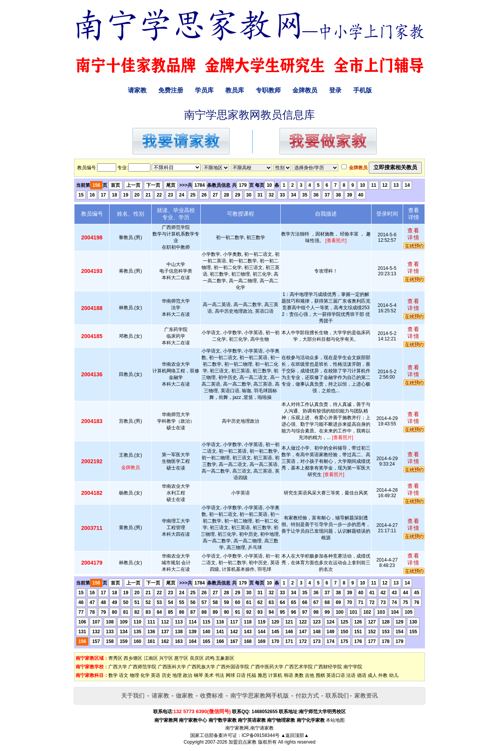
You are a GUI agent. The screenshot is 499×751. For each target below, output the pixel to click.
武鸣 (209, 658)
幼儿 (393, 675)
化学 (145, 675)
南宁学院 (352, 667)
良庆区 (197, 658)
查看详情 (413, 234)
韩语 (288, 675)
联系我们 (337, 695)
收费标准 (211, 695)
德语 (361, 675)
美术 (209, 675)
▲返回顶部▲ (295, 735)
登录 (335, 90)
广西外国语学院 (232, 667)
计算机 (275, 675)
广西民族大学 (201, 667)
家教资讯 (366, 695)
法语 (351, 675)
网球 (230, 675)
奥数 (299, 675)
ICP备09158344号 (261, 735)
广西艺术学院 (299, 667)
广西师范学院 (142, 667)
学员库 (204, 90)
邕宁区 (181, 658)
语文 (123, 675)
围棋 (320, 675)
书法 (219, 675)
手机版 (362, 90)
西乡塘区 (133, 658)
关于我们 (133, 695)
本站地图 (335, 720)
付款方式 (307, 695)
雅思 (262, 675)
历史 (166, 675)
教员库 (234, 90)
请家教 (137, 90)
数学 (113, 675)
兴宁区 (166, 658)
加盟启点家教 (242, 742)
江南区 (151, 658)
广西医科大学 (172, 667)
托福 (251, 675)
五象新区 (225, 658)
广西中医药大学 (267, 667)
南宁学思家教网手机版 (259, 695)
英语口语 (335, 675)
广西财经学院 (328, 667)
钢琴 (198, 675)
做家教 (184, 695)
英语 (155, 675)
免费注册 (170, 90)
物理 (134, 675)
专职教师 (268, 90)
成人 (372, 675)
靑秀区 (115, 658)
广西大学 (117, 667)
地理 (177, 675)
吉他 (309, 675)
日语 (241, 675)
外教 (383, 675)
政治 (187, 675)
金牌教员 (304, 90)
